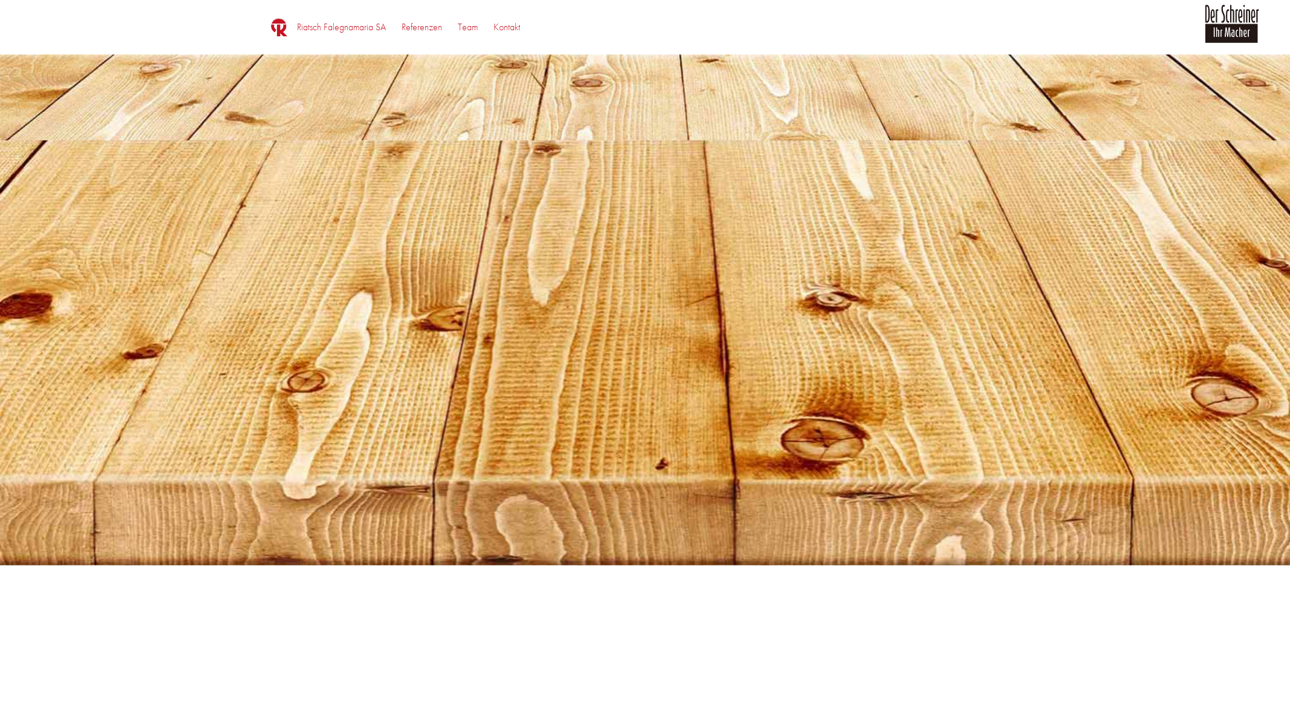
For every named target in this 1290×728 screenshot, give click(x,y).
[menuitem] (341, 27)
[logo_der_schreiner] (1232, 31)
